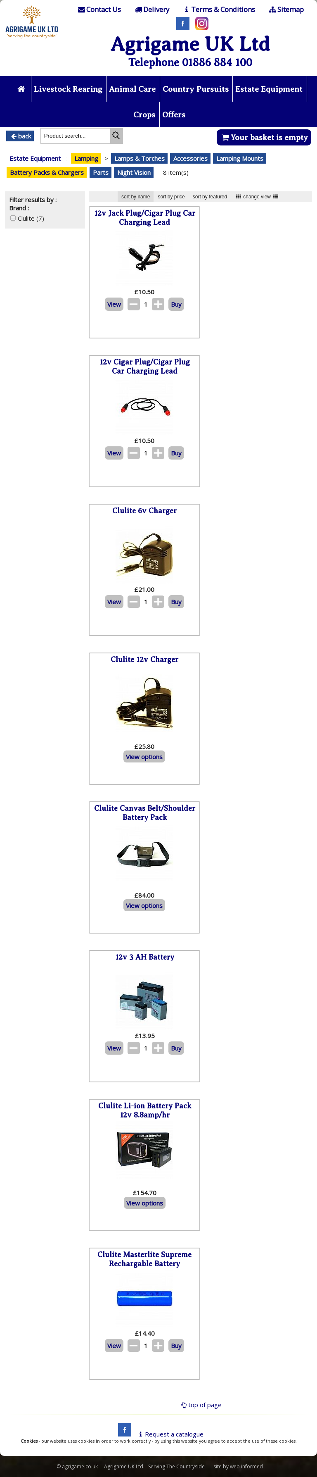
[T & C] (218, 9)
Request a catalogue (169, 1434)
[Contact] (99, 9)
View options (144, 757)
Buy (176, 304)
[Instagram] (199, 28)
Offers (173, 114)
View (114, 304)
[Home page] (32, 39)
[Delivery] (151, 9)
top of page (201, 1405)
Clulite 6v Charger (144, 511)
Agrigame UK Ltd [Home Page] (190, 44)
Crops (144, 114)
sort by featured (210, 197)
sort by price (171, 197)
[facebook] (122, 1434)
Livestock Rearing (68, 89)
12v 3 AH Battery (144, 957)
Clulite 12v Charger (144, 659)
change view (257, 197)
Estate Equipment (269, 89)
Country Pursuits (196, 89)
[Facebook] (180, 28)
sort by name (135, 197)
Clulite (31, 218)
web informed (246, 1466)
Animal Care (132, 89)
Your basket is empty (264, 137)
